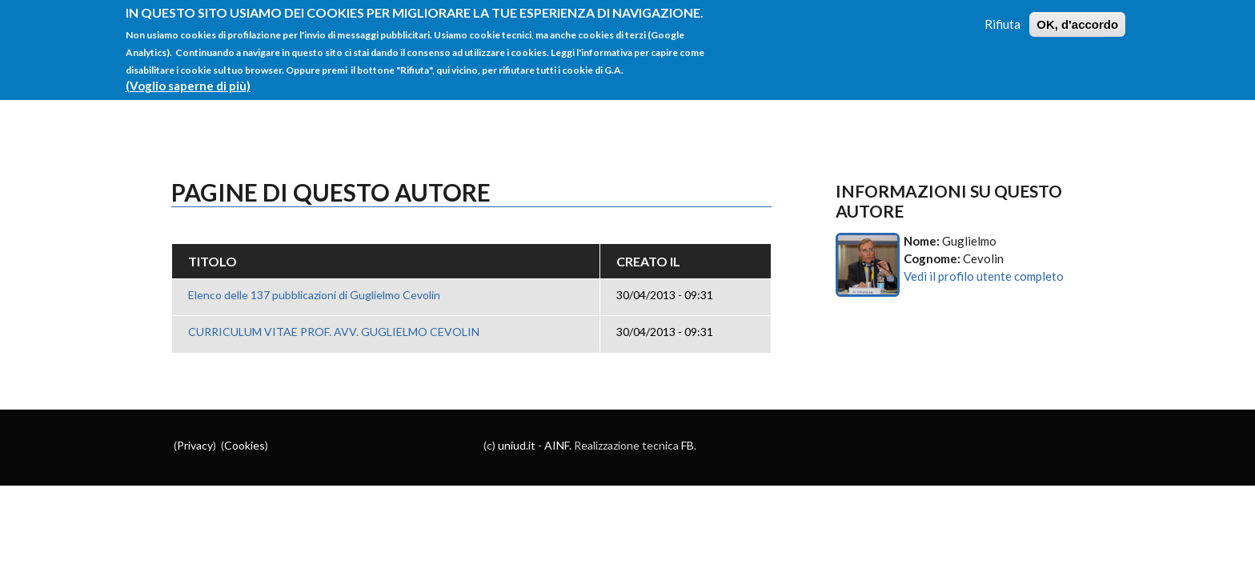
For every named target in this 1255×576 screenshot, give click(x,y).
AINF (556, 445)
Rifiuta (1002, 16)
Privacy (195, 445)
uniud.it (516, 445)
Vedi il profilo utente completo (984, 276)
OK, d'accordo (1077, 16)
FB (687, 445)
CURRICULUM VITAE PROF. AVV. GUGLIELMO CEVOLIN (333, 331)
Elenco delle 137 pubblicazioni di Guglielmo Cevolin (314, 295)
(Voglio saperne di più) (188, 78)
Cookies (244, 445)
